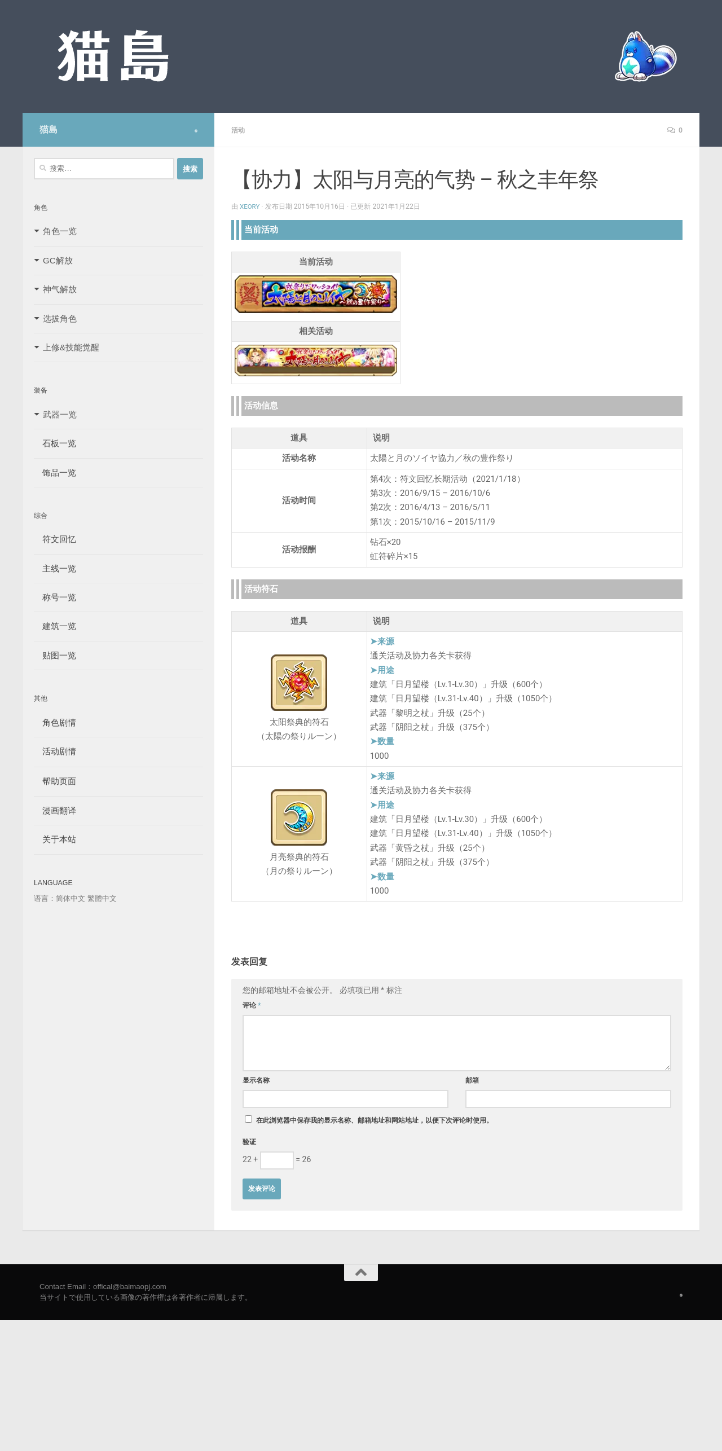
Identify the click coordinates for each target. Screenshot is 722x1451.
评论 (252, 1005)
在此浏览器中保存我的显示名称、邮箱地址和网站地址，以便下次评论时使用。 (374, 1120)
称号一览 (55, 597)
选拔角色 (60, 318)
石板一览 (55, 443)
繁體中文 (102, 898)
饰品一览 (55, 472)
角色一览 (60, 231)
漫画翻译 (55, 810)
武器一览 (60, 414)
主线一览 (55, 568)
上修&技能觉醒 (71, 347)
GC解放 (58, 260)
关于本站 (55, 839)
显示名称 (256, 1080)
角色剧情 (55, 722)
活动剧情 (55, 751)
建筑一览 (55, 626)
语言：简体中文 (59, 898)
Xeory (250, 206)
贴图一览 (55, 655)
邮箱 (472, 1080)
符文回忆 (55, 539)
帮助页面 (55, 781)
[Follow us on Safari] (196, 130)
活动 (239, 129)
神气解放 (60, 289)
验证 (249, 1141)
